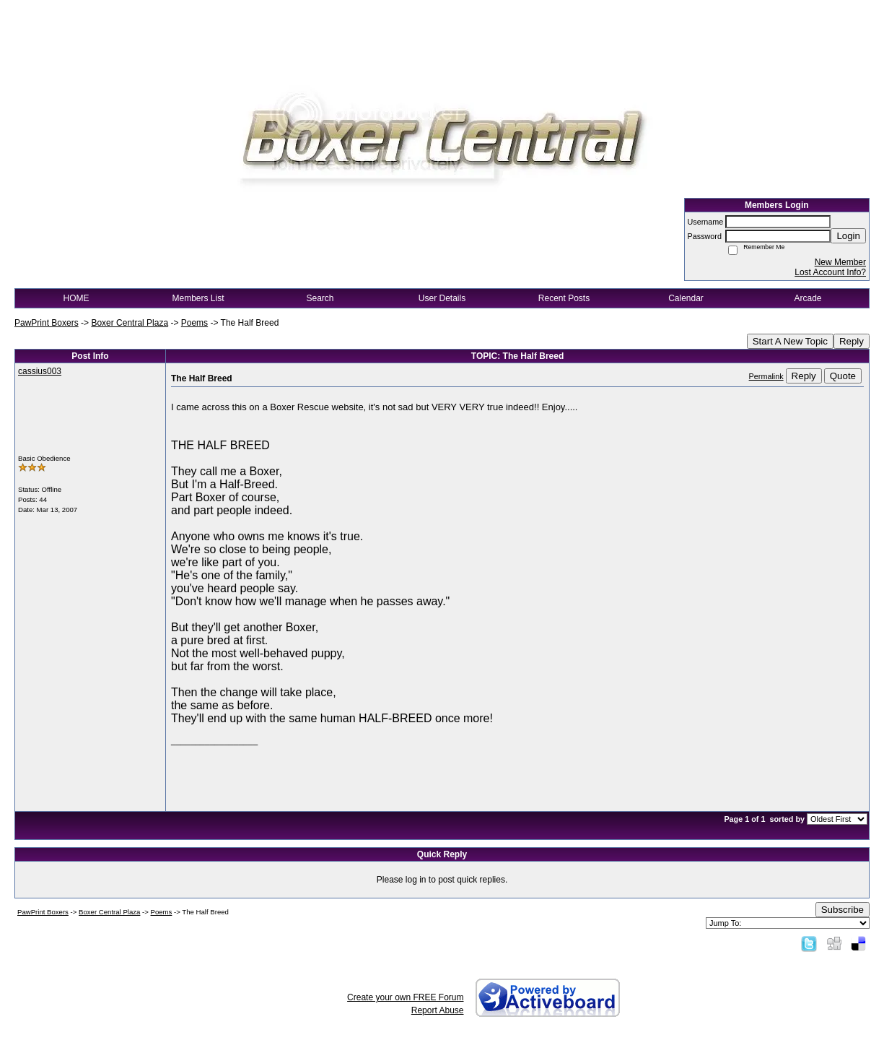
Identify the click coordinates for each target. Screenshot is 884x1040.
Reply (851, 341)
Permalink (766, 376)
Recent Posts (564, 298)
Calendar (686, 298)
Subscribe (842, 909)
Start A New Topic (790, 341)
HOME (76, 298)
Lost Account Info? (830, 272)
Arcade (807, 298)
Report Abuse (437, 1010)
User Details (442, 298)
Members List (198, 298)
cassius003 (39, 371)
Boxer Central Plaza (129, 323)
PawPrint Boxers (46, 323)
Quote (843, 375)
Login (848, 235)
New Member (840, 262)
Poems (194, 323)
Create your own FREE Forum (405, 997)
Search (319, 298)
